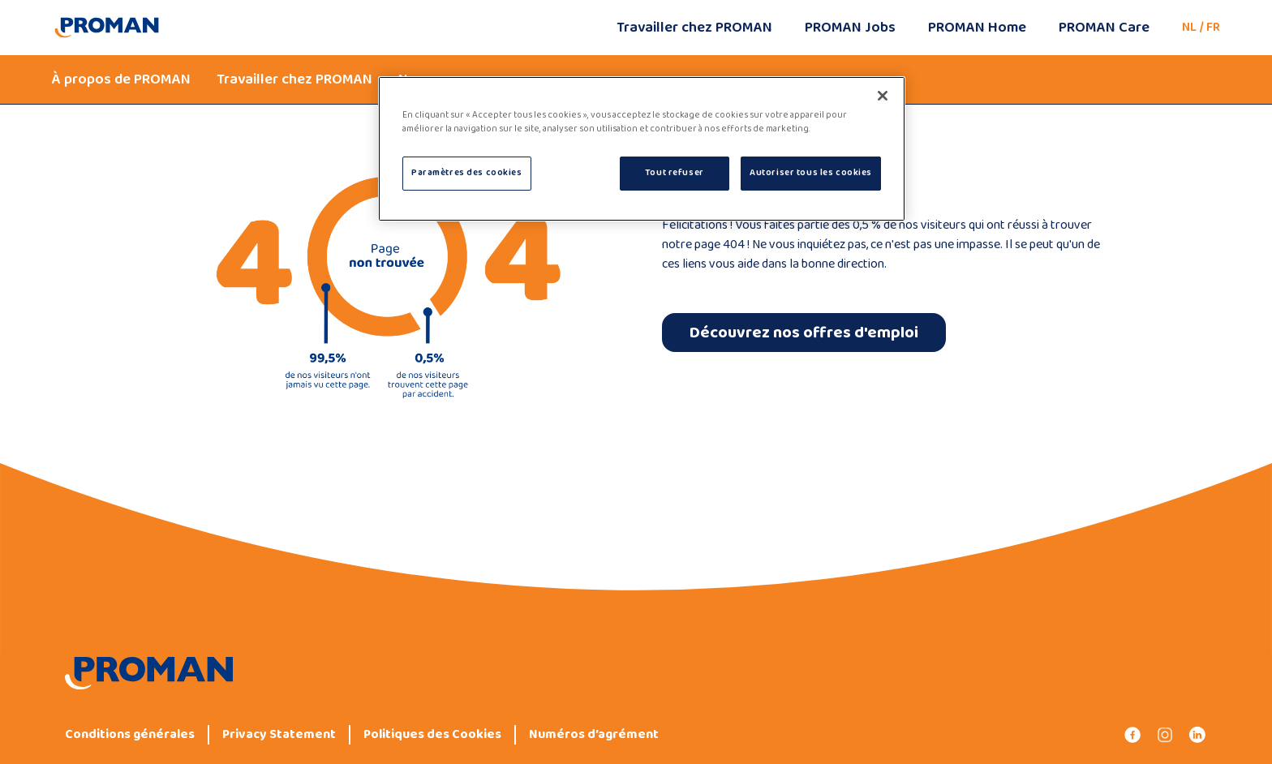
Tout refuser (674, 172)
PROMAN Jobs (850, 27)
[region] (641, 148)
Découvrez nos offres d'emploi (804, 332)
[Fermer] (882, 96)
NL (1189, 27)
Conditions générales (130, 735)
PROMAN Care (1104, 27)
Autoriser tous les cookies (811, 172)
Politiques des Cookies (432, 735)
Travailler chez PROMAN (694, 27)
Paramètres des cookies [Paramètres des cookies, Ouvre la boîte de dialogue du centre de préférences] (466, 172)
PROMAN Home (977, 27)
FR (1213, 27)
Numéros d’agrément (594, 735)
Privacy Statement (279, 735)
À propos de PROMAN (121, 79)
